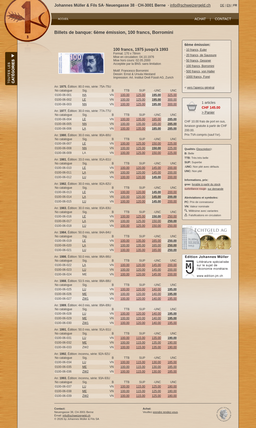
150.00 (156, 143)
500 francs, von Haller (200, 71)
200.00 (172, 168)
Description (203, 148)
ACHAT (200, 19)
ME (84, 294)
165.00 (156, 240)
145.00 (156, 168)
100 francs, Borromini (200, 66)
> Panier (208, 112)
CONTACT (223, 19)
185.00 (156, 119)
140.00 (156, 289)
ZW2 (85, 371)
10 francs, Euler (196, 50)
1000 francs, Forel (198, 77)
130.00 (156, 362)
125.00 (140, 95)
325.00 (172, 95)
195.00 (172, 298)
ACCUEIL (63, 19)
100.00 (124, 95)
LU (84, 177)
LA (84, 128)
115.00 (140, 338)
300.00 (172, 99)
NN (84, 104)
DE (222, 5)
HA (84, 95)
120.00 (140, 168)
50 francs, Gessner (198, 60)
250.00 (172, 216)
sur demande (215, 188)
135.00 (140, 119)
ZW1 (85, 298)
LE (84, 99)
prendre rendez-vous (165, 412)
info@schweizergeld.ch (190, 5)
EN (229, 5)
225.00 (172, 143)
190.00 (172, 342)
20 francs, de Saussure (201, 55)
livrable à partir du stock (206, 184)
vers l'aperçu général (200, 87)
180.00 (172, 386)
